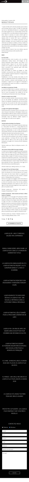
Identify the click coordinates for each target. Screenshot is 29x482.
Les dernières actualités (14, 223)
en (25, 1)
